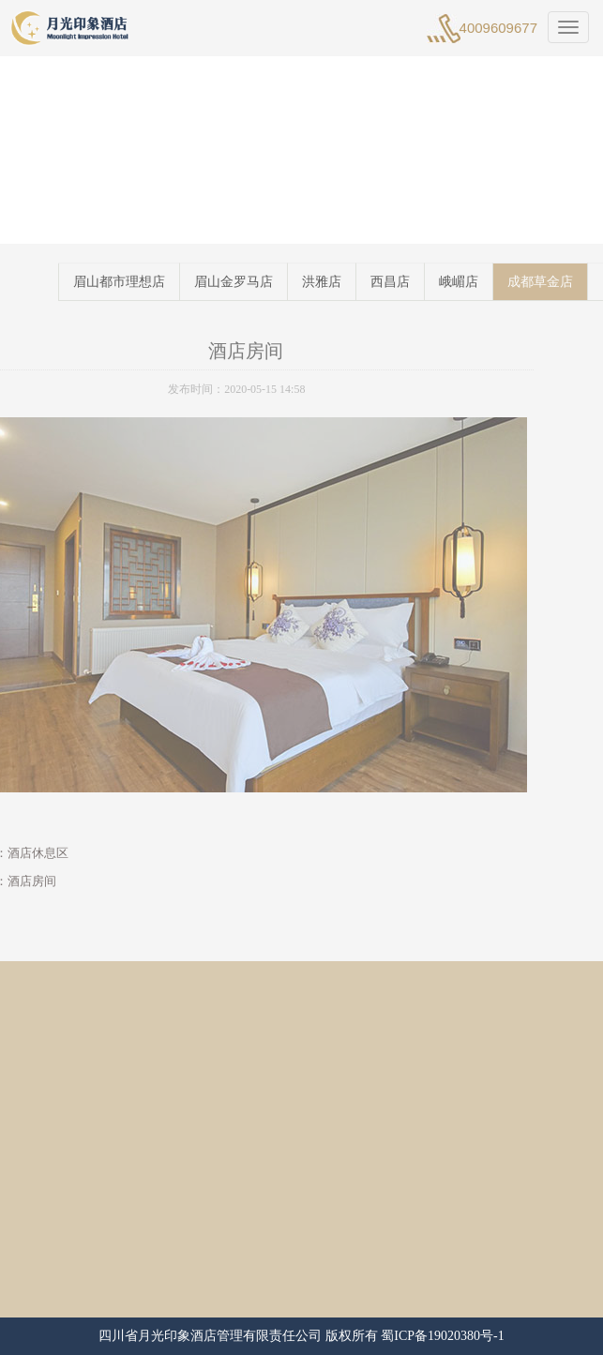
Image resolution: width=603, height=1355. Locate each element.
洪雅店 (339, 282)
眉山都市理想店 (137, 282)
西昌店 (408, 282)
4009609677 (498, 28)
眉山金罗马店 (251, 282)
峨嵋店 (476, 282)
